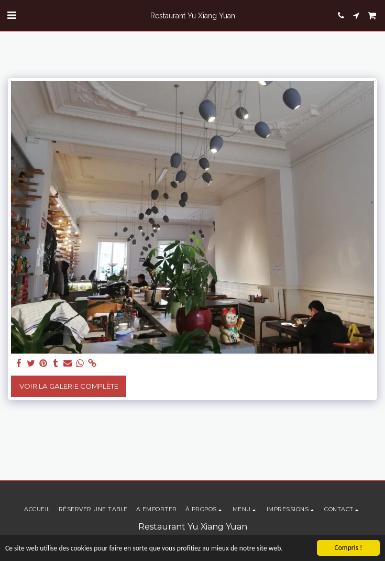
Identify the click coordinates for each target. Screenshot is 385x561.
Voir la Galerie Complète (68, 386)
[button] (11, 15)
